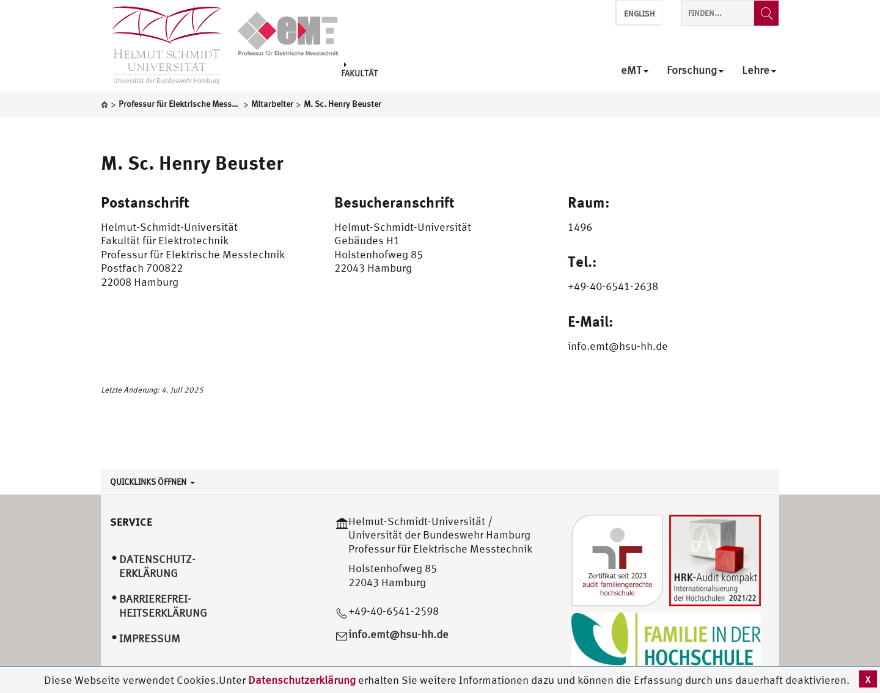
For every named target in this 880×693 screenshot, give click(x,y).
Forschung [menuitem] (695, 70)
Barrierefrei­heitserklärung (163, 605)
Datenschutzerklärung (302, 679)
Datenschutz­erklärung (157, 566)
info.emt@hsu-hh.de (398, 634)
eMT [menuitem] (634, 70)
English (639, 14)
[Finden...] (766, 13)
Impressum (149, 638)
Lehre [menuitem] (759, 70)
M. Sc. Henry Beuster (192, 162)
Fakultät (359, 70)
